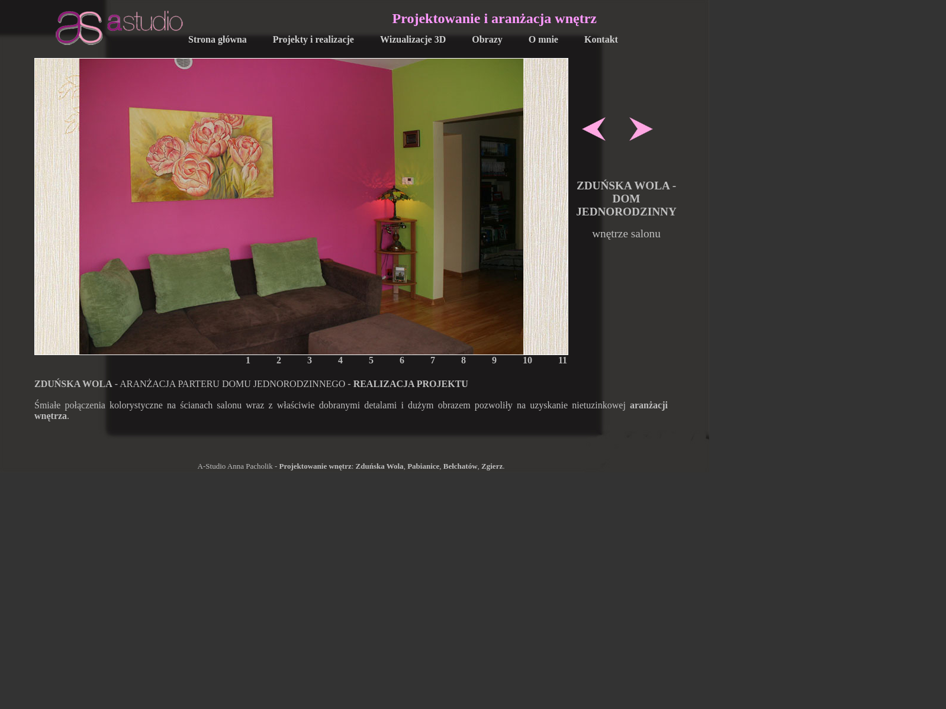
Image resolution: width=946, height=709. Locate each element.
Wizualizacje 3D (413, 39)
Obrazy (487, 39)
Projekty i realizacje (313, 39)
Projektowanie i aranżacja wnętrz (494, 18)
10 (527, 360)
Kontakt (601, 39)
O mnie (543, 39)
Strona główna (217, 39)
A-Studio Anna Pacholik (235, 466)
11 (562, 360)
